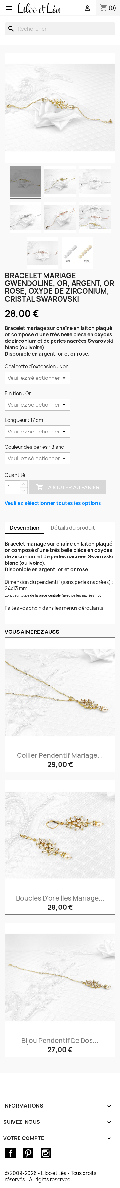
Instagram (46, 1153)
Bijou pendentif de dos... (60, 1040)
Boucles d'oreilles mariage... (60, 898)
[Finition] (37, 405)
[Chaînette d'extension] (37, 378)
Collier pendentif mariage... (60, 755)
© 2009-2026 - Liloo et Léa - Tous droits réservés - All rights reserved (50, 1176)
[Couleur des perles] (37, 458)
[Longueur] (37, 431)
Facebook (10, 1153)
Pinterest (28, 1153)
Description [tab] (24, 527)
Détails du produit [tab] (73, 527)
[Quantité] (12, 487)
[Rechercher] (60, 28)
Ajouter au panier (68, 487)
